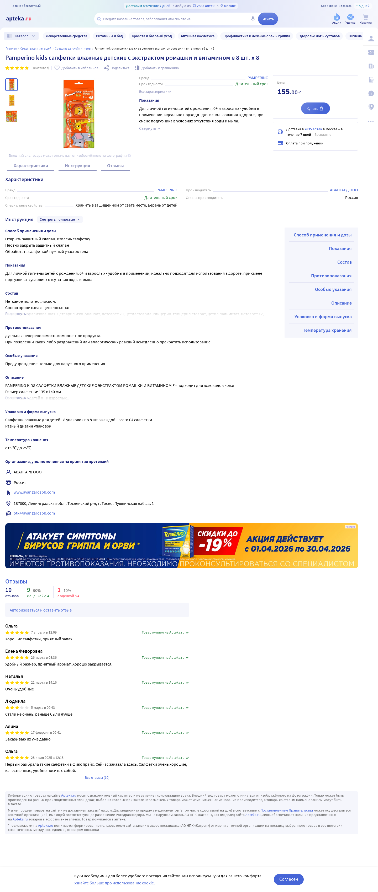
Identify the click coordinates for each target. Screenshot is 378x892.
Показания (340, 248)
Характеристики (31, 166)
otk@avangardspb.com (34, 513)
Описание (341, 303)
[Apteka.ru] (23, 19)
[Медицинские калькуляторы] (370, 80)
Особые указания (333, 289)
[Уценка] (350, 19)
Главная (11, 48)
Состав (344, 262)
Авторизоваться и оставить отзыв (41, 610)
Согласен (288, 879)
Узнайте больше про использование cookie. (114, 882)
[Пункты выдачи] (370, 107)
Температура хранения (327, 330)
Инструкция (77, 166)
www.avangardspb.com (34, 492)
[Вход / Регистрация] (370, 38)
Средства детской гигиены (73, 48)
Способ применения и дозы (323, 235)
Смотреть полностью (60, 219)
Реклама (350, 526)
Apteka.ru (68, 795)
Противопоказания (331, 276)
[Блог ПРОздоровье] (370, 66)
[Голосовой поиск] (253, 19)
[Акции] (336, 19)
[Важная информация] (370, 93)
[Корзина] (366, 19)
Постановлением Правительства (286, 810)
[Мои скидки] (370, 52)
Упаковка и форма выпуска (323, 316)
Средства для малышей (35, 48)
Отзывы (115, 166)
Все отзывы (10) (97, 777)
